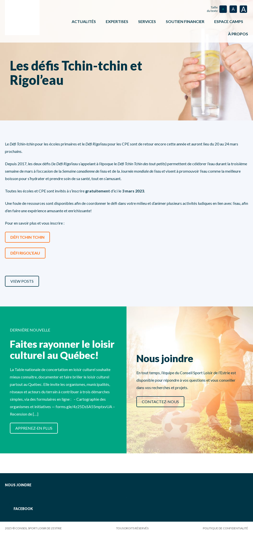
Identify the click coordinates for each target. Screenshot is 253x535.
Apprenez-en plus (33, 428)
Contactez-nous (160, 401)
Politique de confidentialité (225, 528)
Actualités (84, 21)
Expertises (117, 21)
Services (147, 21)
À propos (238, 33)
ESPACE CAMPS (228, 21)
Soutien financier (185, 21)
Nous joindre (18, 485)
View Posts (22, 281)
